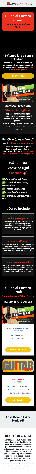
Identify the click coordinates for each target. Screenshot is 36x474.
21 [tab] (25, 466)
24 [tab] (33, 466)
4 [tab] (11, 463)
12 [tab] (33, 463)
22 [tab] (27, 466)
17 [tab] (14, 466)
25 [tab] (13, 469)
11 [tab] (30, 463)
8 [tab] (22, 463)
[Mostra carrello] (31, 3)
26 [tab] (15, 469)
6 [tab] (17, 463)
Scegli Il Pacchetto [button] (18, 400)
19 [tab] (19, 466)
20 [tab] (22, 466)
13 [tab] (3, 466)
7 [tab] (19, 463)
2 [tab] (6, 463)
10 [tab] (27, 463)
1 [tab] (3, 463)
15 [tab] (9, 466)
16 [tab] (11, 466)
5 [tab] (14, 463)
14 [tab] (6, 466)
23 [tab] (30, 466)
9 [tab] (25, 463)
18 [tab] (17, 466)
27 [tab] (18, 469)
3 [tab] (9, 463)
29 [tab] (23, 469)
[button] (18, 349)
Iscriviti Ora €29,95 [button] (18, 349)
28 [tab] (21, 469)
